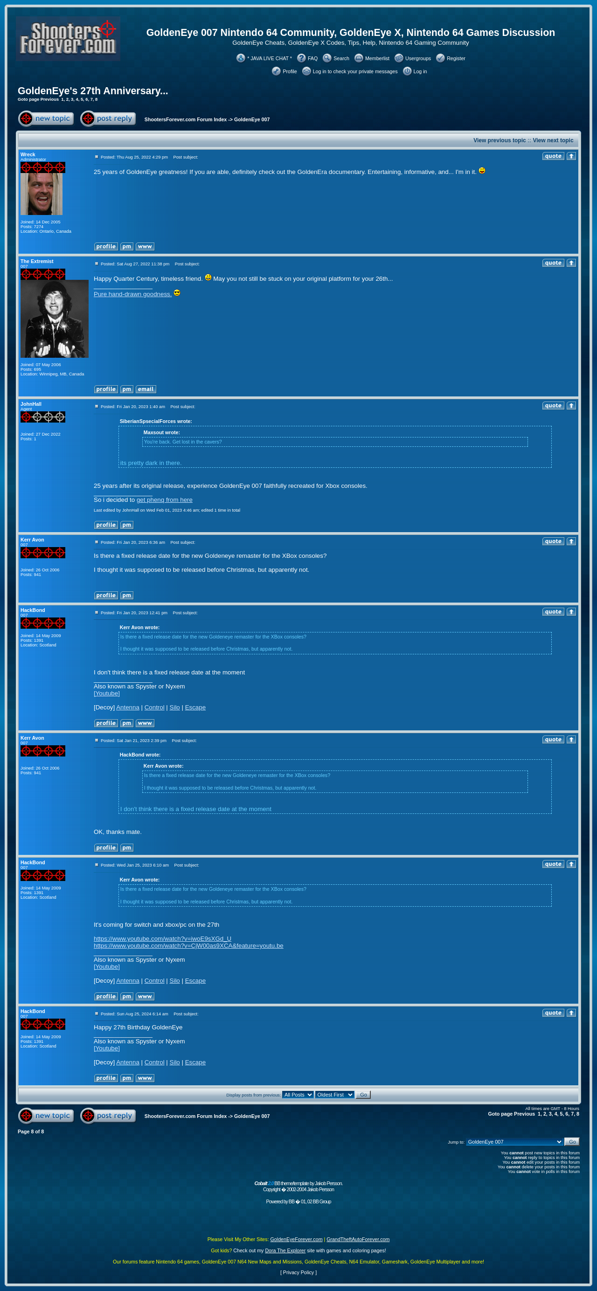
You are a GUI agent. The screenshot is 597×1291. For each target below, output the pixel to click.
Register (456, 58)
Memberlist (377, 58)
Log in (420, 71)
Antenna (127, 707)
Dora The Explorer (285, 1250)
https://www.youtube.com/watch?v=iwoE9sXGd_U (162, 938)
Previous (50, 99)
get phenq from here (165, 499)
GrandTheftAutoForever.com (357, 1239)
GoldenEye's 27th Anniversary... (93, 91)
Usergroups (418, 58)
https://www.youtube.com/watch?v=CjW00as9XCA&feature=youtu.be (189, 945)
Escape (195, 707)
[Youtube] (107, 693)
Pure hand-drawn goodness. (133, 294)
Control (155, 707)
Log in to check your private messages (355, 71)
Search (341, 58)
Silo (175, 707)
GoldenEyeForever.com (297, 1239)
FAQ (313, 58)
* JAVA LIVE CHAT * (269, 58)
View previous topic (499, 140)
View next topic (553, 140)
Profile (290, 71)
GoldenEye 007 (252, 119)
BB (291, 1201)
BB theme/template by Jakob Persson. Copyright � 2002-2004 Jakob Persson (298, 1186)
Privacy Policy (298, 1272)
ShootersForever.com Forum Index (186, 119)
